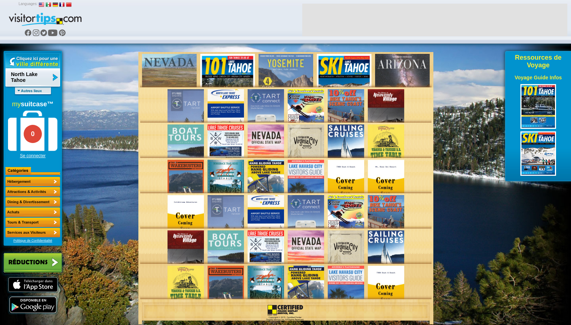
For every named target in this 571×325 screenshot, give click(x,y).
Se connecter (33, 155)
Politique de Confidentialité (32, 240)
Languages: (28, 4)
